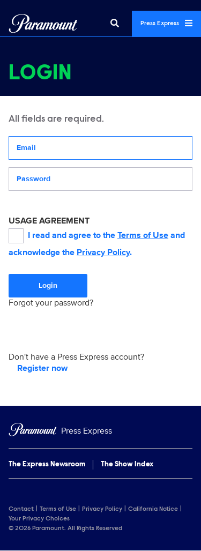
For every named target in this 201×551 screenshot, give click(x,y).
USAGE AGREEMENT (49, 220)
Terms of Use (142, 235)
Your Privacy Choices (39, 519)
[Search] (115, 23)
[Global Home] (43, 23)
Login (48, 285)
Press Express (166, 23)
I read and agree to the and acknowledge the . (97, 243)
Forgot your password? (51, 302)
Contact (21, 509)
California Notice (153, 509)
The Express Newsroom (47, 464)
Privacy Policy (103, 252)
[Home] (100, 431)
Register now (42, 368)
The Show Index (127, 464)
